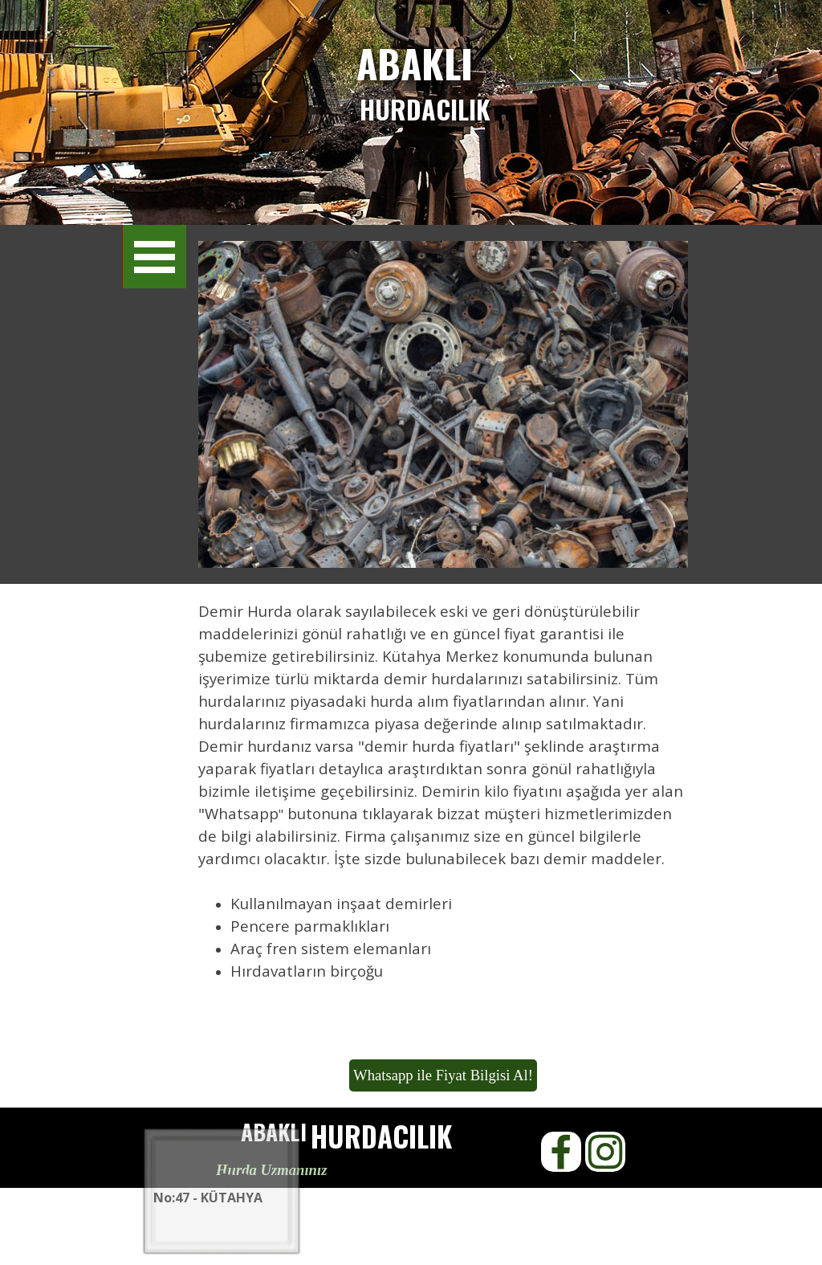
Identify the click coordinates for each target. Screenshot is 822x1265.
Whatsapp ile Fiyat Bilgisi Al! (443, 1075)
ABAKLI (414, 63)
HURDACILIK (425, 109)
